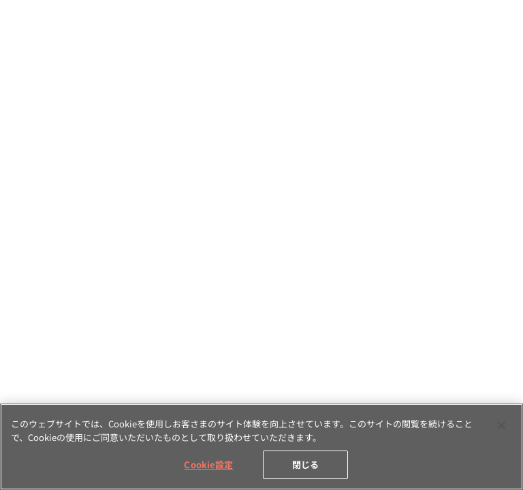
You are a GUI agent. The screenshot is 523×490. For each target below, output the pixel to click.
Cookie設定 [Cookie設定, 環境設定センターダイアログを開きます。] (208, 464)
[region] (261, 447)
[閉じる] (501, 425)
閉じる (305, 464)
